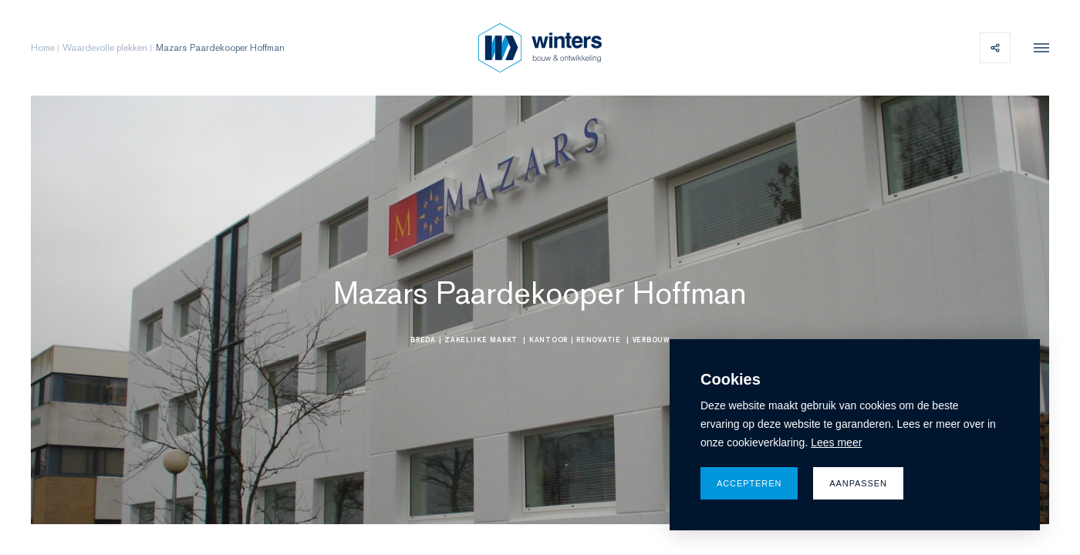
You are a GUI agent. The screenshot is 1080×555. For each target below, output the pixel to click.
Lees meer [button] (836, 442)
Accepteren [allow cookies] (749, 483)
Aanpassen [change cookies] (858, 483)
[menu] (1037, 48)
